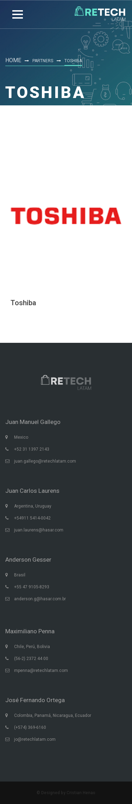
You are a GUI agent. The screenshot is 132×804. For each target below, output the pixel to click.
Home (13, 60)
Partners (42, 60)
